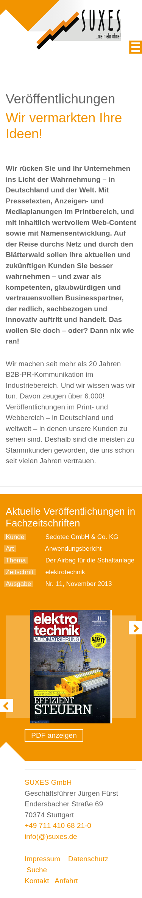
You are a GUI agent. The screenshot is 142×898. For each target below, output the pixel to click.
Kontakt (37, 881)
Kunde (15, 537)
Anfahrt (66, 881)
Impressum (42, 859)
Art (10, 548)
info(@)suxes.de (51, 836)
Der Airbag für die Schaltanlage (89, 560)
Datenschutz (88, 859)
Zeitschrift (20, 572)
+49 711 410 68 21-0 (58, 825)
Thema (16, 560)
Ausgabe (18, 584)
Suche (37, 870)
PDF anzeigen (53, 735)
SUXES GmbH (48, 782)
